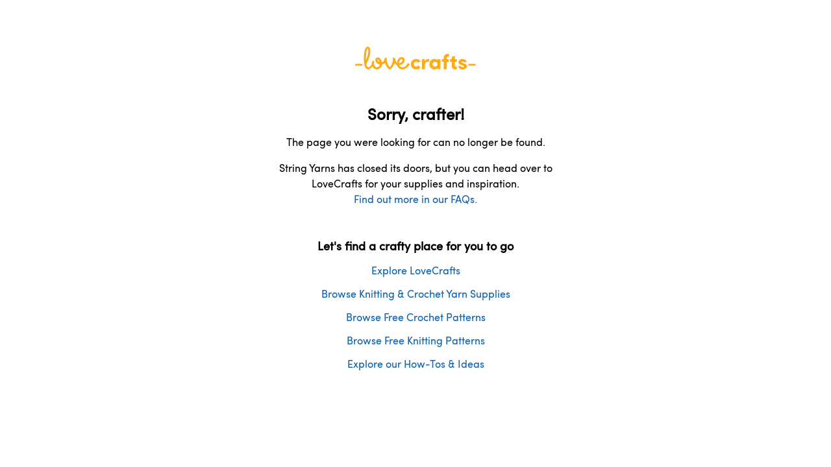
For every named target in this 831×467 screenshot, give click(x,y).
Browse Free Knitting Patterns (416, 340)
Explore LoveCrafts (415, 270)
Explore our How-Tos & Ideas (415, 363)
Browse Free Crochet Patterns (416, 317)
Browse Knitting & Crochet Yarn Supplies (415, 293)
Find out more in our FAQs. (415, 199)
